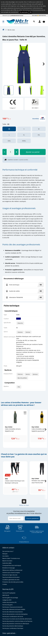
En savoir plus (24, 12)
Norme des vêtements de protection (12, 612)
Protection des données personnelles (12, 582)
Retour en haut (24, 502)
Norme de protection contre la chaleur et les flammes (17, 621)
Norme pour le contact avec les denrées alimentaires (17, 619)
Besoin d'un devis (7, 561)
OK (31, 12)
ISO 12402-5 (35, 108)
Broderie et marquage (8, 568)
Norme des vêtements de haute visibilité (13, 609)
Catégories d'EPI (6, 600)
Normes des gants (7, 605)
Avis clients (34, 15)
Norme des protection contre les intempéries (15, 614)
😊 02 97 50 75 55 (41, 15)
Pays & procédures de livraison (11, 577)
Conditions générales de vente (10, 579)
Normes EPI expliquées (8, 593)
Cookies (4, 584)
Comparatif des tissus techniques (11, 565)
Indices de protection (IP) (9, 602)
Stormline (35, 119)
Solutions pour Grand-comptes (11, 572)
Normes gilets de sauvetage (10, 597)
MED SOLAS (5, 595)
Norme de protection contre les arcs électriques (15, 623)
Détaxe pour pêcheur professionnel (12, 570)
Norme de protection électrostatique (12, 626)
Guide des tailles (6, 563)
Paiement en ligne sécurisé (9, 575)
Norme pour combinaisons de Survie (12, 616)
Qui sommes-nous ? (8, 551)
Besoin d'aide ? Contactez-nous (11, 558)
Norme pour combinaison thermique (12, 628)
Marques (4, 553)
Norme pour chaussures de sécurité (12, 607)
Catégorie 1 (13, 108)
